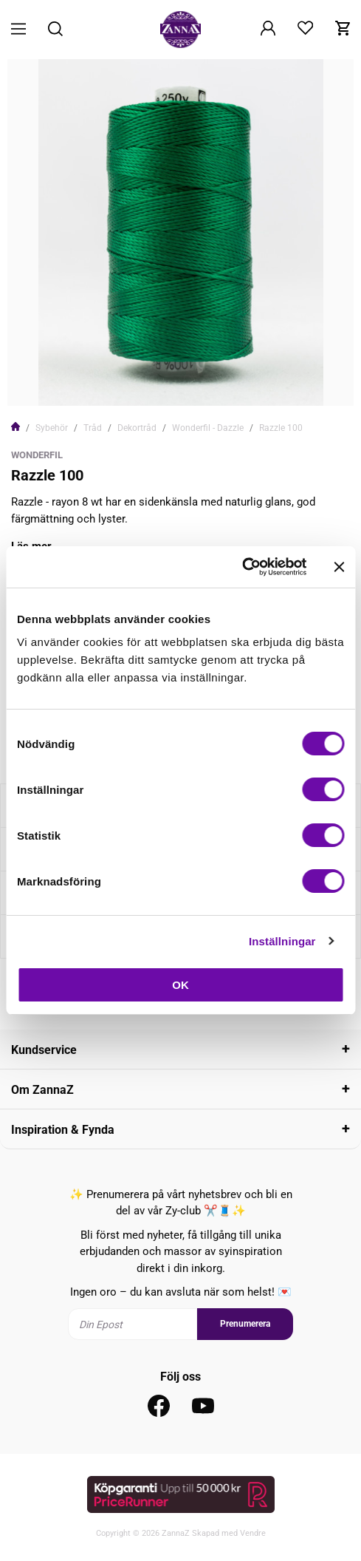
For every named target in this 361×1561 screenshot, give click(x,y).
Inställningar (282, 941)
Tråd (92, 428)
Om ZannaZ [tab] (42, 1090)
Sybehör (51, 428)
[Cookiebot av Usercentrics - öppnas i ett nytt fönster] (241, 567)
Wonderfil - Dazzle (208, 428)
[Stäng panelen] (339, 567)
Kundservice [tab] (44, 1050)
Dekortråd (137, 428)
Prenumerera (245, 1324)
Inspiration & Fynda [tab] (62, 1130)
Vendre (253, 1533)
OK (180, 985)
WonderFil (37, 454)
